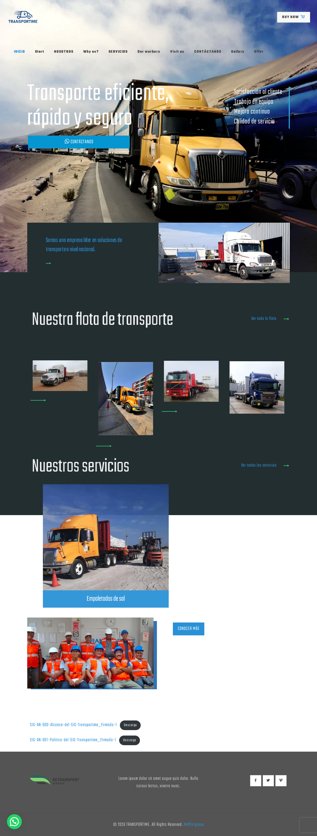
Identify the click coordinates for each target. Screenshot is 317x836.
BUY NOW (293, 17)
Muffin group (194, 824)
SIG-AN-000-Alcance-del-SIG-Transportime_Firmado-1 (73, 725)
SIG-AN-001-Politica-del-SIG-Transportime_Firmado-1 (73, 740)
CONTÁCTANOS (79, 142)
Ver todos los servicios (259, 465)
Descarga (130, 725)
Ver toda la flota (264, 318)
